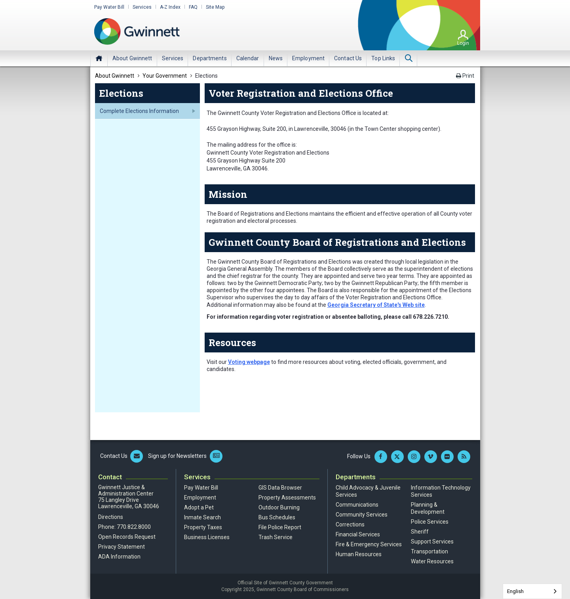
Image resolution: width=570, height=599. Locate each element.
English (515, 591)
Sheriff (420, 531)
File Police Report (279, 527)
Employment (200, 497)
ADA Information (119, 556)
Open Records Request (127, 537)
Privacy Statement (121, 547)
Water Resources (432, 561)
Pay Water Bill (109, 7)
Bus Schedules (276, 517)
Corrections (350, 524)
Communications (357, 504)
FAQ (193, 7)
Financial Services (358, 534)
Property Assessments (287, 497)
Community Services (362, 514)
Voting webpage (249, 362)
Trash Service (275, 537)
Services (142, 7)
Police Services (429, 522)
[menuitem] (132, 58)
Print (465, 76)
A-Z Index (170, 7)
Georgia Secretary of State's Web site (376, 305)
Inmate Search (202, 517)
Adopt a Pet (199, 507)
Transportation (429, 551)
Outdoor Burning (279, 507)
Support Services (432, 541)
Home (99, 58)
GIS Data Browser (280, 487)
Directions (110, 517)
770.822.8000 (134, 527)
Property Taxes (203, 527)
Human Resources (359, 554)
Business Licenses (207, 537)
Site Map (215, 7)
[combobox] (532, 591)
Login (463, 43)
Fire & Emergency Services (369, 544)
